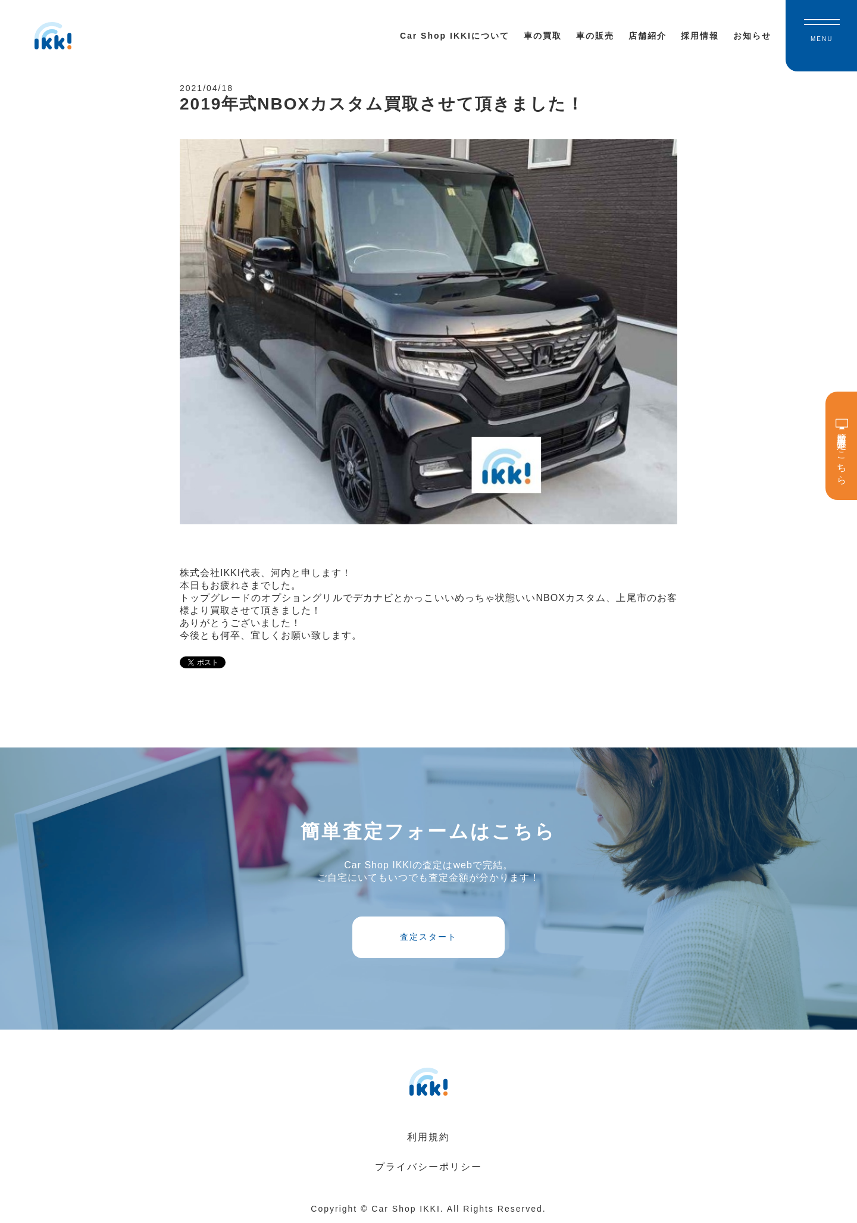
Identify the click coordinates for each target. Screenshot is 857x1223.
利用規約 (428, 1137)
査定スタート (428, 937)
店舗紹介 (647, 35)
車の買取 (543, 35)
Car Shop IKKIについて (454, 35)
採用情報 (700, 35)
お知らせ (752, 35)
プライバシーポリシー (428, 1167)
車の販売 (595, 35)
